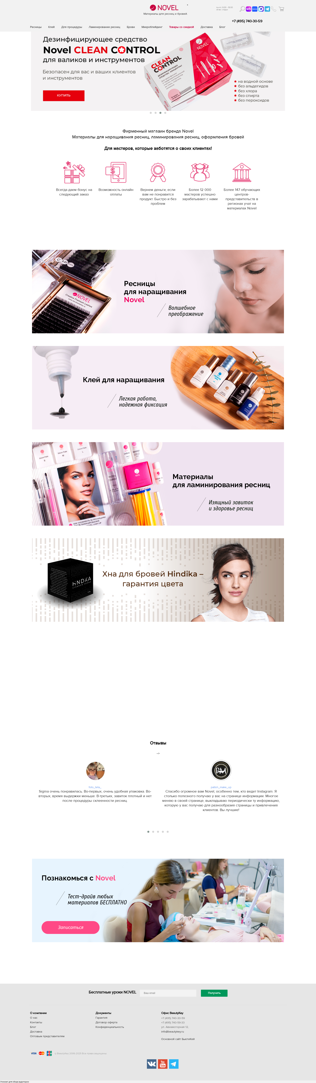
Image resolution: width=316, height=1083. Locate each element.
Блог (33, 1027)
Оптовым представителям (47, 1036)
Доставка (36, 1032)
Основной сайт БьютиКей (178, 1039)
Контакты (36, 1022)
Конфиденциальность (110, 1027)
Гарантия (101, 1018)
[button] (150, 113)
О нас (33, 1018)
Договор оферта (106, 1022)
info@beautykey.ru (172, 1032)
